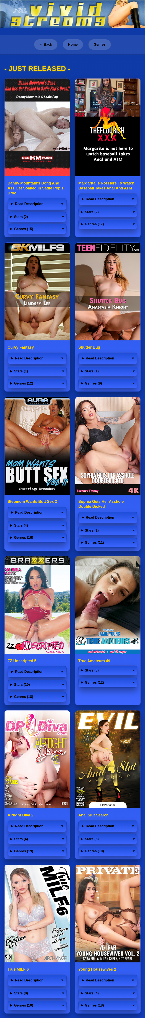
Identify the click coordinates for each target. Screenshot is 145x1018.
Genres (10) (94, 851)
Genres (100, 44)
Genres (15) (23, 229)
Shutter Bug (89, 347)
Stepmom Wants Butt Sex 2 (32, 501)
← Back (45, 44)
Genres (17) (94, 224)
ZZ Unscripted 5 (22, 661)
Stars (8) (92, 670)
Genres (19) (23, 851)
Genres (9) (93, 383)
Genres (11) (94, 542)
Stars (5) (92, 839)
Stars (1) (21, 371)
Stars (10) (22, 684)
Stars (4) (21, 525)
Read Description (29, 204)
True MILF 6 (18, 969)
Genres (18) (23, 697)
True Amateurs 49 (94, 661)
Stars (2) (21, 217)
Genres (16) (23, 537)
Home (73, 44)
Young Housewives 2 (97, 969)
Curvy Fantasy (21, 347)
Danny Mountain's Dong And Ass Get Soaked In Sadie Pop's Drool (35, 188)
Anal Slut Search (93, 815)
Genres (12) (23, 383)
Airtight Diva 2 (20, 815)
